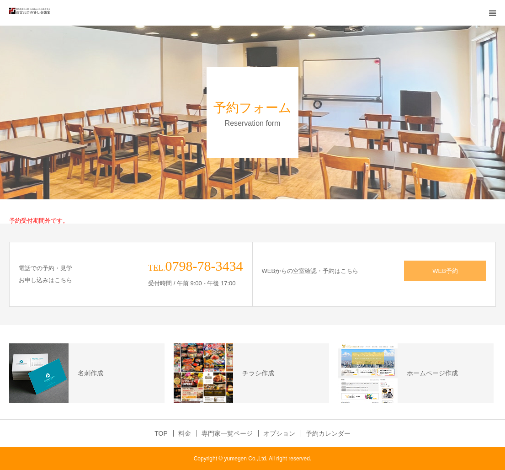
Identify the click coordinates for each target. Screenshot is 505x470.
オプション (279, 433)
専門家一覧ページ (227, 433)
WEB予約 (445, 270)
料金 (184, 433)
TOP (161, 433)
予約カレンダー (328, 433)
